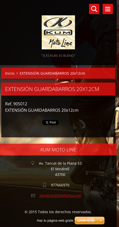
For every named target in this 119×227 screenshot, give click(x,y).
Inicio (9, 73)
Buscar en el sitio (94, 9)
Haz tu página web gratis (55, 220)
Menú (108, 9)
